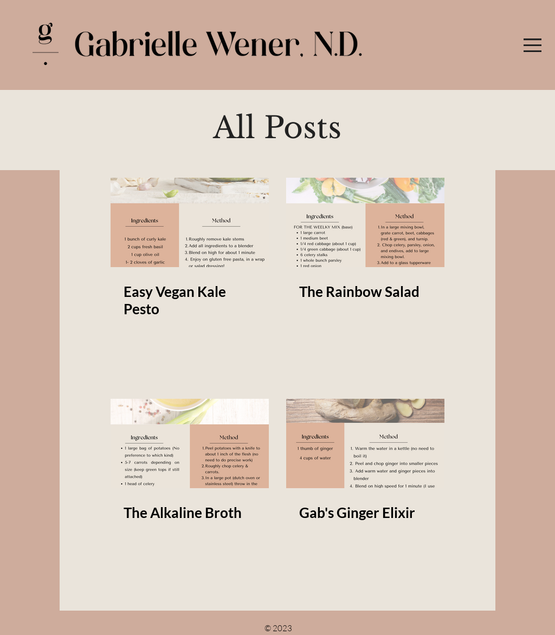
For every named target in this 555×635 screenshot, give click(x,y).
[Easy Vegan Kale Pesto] (190, 222)
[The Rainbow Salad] (365, 222)
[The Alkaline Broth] (190, 443)
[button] (532, 45)
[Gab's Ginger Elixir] (365, 443)
